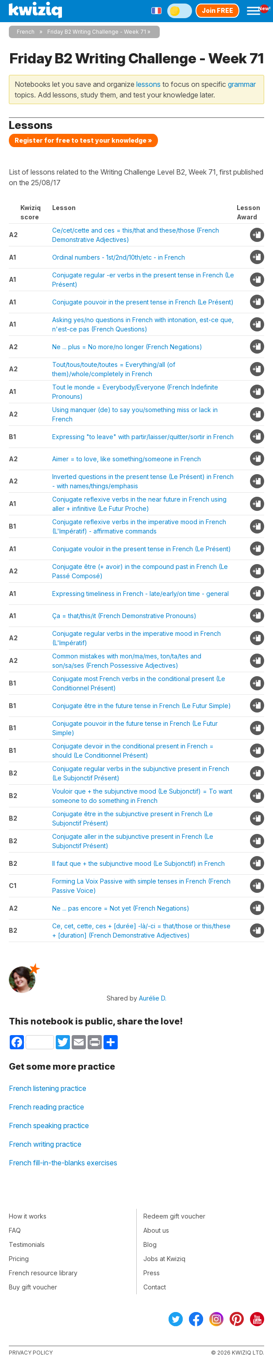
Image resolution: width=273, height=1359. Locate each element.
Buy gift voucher (33, 1287)
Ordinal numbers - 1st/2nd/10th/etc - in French (118, 257)
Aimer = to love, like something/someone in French (126, 459)
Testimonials (27, 1244)
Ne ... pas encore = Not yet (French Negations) (120, 908)
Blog (150, 1244)
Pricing (19, 1258)
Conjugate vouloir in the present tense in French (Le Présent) (141, 549)
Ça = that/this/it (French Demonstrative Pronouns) (124, 615)
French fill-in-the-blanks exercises (63, 1162)
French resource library (43, 1273)
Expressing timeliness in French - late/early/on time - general (140, 593)
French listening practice (47, 1088)
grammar (242, 84)
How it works (27, 1216)
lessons (148, 84)
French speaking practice (49, 1125)
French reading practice (46, 1106)
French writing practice (45, 1144)
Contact (154, 1287)
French (26, 31)
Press (151, 1273)
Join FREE (217, 10)
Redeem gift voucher (174, 1216)
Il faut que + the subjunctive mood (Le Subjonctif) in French (138, 863)
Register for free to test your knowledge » (83, 140)
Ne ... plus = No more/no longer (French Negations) (127, 346)
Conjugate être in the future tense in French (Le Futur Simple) (141, 705)
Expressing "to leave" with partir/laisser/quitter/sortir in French (143, 436)
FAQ (15, 1230)
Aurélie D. (152, 998)
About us (156, 1230)
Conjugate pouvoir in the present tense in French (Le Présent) (143, 302)
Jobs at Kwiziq (164, 1258)
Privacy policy (31, 1352)
